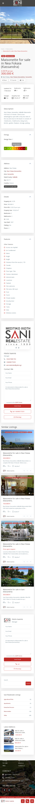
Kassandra (28, 77)
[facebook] (4, 790)
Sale (3, 56)
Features (7, 239)
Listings (5, 760)
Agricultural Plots (8, 699)
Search (6, 680)
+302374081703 (11, 359)
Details (6, 197)
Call (18, 411)
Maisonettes (9, 49)
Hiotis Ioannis (10, 353)
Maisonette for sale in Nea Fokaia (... (21, 747)
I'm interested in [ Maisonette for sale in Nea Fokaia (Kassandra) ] (17, 393)
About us (21, 763)
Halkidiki (15, 177)
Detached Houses (9, 707)
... (27, 463)
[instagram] (9, 790)
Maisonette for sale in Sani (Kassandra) (13, 590)
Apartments (7, 703)
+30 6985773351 (10, 777)
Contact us (21, 766)
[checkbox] (4, 402)
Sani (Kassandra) (16, 585)
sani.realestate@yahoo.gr (13, 365)
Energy (6, 135)
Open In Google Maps (10, 186)
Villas (5, 715)
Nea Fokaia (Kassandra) (17, 77)
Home (2, 49)
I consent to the (14, 402)
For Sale (5, 763)
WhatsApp (17, 417)
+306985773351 (11, 362)
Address (7, 164)
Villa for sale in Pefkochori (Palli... (20, 731)
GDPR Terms (18, 402)
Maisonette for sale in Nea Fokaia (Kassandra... (16, 454)
